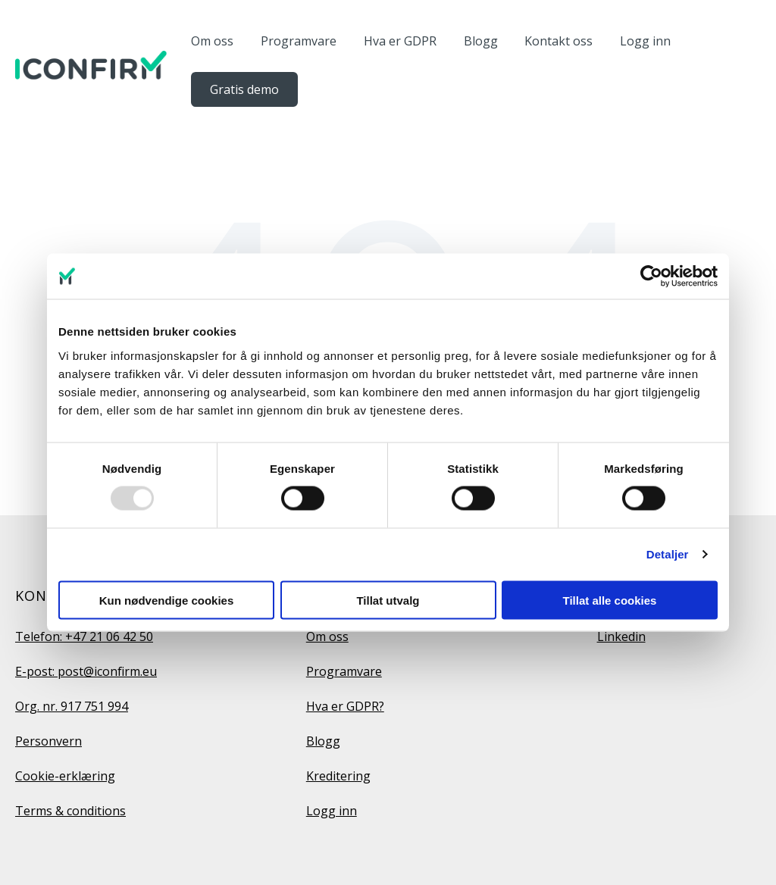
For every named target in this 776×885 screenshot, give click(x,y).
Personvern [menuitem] (48, 741)
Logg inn (645, 41)
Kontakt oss (558, 41)
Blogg (481, 41)
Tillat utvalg (387, 599)
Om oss (212, 41)
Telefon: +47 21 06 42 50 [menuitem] (84, 636)
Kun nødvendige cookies (166, 599)
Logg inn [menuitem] (331, 810)
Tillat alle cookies (610, 599)
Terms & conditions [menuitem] (70, 810)
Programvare (298, 41)
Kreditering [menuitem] (338, 776)
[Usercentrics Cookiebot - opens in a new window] (651, 276)
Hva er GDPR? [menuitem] (345, 706)
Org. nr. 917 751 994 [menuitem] (71, 706)
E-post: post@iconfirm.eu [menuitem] (86, 671)
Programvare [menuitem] (344, 671)
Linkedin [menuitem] (621, 636)
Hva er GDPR (400, 41)
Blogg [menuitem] (323, 741)
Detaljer (667, 554)
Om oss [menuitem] (327, 636)
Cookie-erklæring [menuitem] (65, 776)
